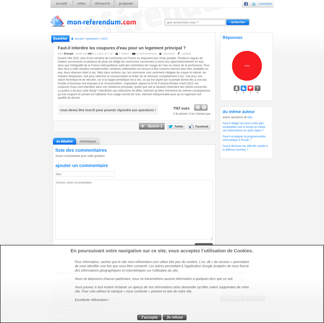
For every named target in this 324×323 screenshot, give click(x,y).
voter (81, 3)
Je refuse (174, 317)
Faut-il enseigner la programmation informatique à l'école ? (244, 138)
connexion (265, 3)
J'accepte (149, 317)
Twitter (254, 4)
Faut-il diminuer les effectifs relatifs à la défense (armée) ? (245, 147)
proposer (126, 3)
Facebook (246, 4)
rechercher (237, 22)
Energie (68, 53)
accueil (61, 3)
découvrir (102, 3)
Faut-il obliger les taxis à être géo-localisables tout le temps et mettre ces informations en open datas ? (244, 127)
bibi (90, 53)
